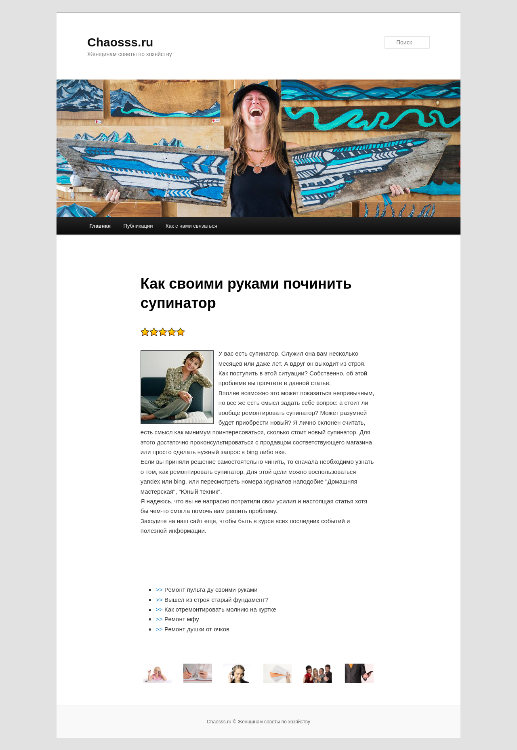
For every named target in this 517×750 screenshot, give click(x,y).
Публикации (138, 226)
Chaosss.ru (120, 42)
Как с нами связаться (191, 226)
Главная (100, 226)
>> (160, 589)
